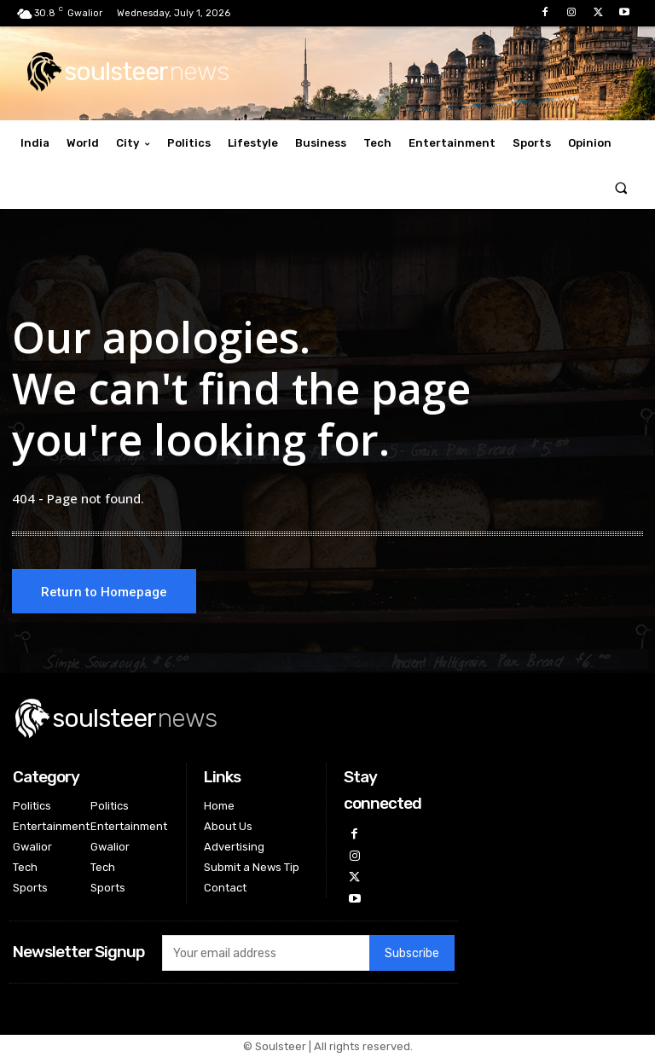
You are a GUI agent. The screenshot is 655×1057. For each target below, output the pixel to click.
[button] (621, 187)
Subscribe (412, 953)
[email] (265, 953)
